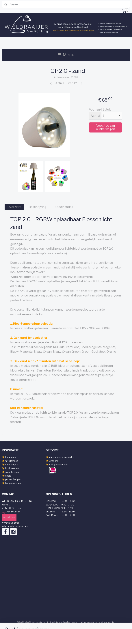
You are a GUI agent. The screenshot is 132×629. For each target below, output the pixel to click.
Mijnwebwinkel (108, 622)
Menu (66, 54)
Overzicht (14, 207)
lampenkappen (13, 483)
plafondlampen (13, 479)
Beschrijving (37, 207)
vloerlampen (11, 464)
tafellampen (11, 461)
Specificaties (64, 207)
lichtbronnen (12, 468)
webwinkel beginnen (78, 622)
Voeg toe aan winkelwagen (105, 127)
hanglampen (11, 457)
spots (8, 475)
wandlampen (12, 472)
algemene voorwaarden (61, 457)
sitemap (59, 622)
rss (65, 622)
